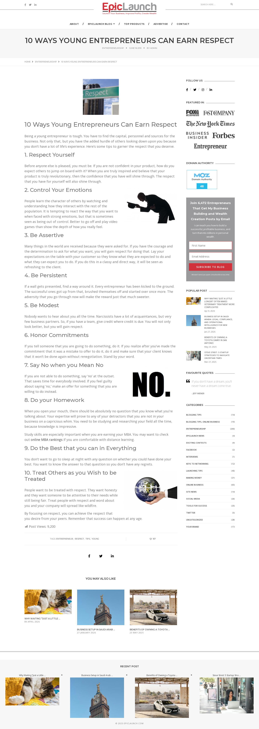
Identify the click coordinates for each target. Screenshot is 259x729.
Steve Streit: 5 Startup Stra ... (227, 675)
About (74, 24)
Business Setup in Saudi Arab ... (96, 629)
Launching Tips (194, 470)
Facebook (191, 449)
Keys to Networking (197, 463)
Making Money (194, 477)
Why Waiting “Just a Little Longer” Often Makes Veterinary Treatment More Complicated (219, 302)
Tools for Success (196, 505)
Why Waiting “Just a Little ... (42, 618)
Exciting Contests (196, 442)
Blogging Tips (193, 414)
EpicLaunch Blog (100, 24)
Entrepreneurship (113, 48)
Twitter (190, 512)
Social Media (193, 498)
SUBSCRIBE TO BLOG (210, 267)
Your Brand (192, 526)
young (95, 539)
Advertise (160, 24)
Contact (183, 24)
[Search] (213, 4)
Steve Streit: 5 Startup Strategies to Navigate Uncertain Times (217, 355)
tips (88, 539)
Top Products (134, 24)
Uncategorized (194, 519)
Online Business (194, 484)
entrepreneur (64, 539)
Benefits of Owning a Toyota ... (150, 629)
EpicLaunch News (195, 435)
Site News (191, 491)
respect (79, 539)
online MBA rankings (47, 439)
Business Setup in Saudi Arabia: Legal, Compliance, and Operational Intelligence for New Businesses (218, 322)
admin (153, 48)
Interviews (192, 456)
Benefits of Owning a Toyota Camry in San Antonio (215, 340)
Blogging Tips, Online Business (203, 421)
